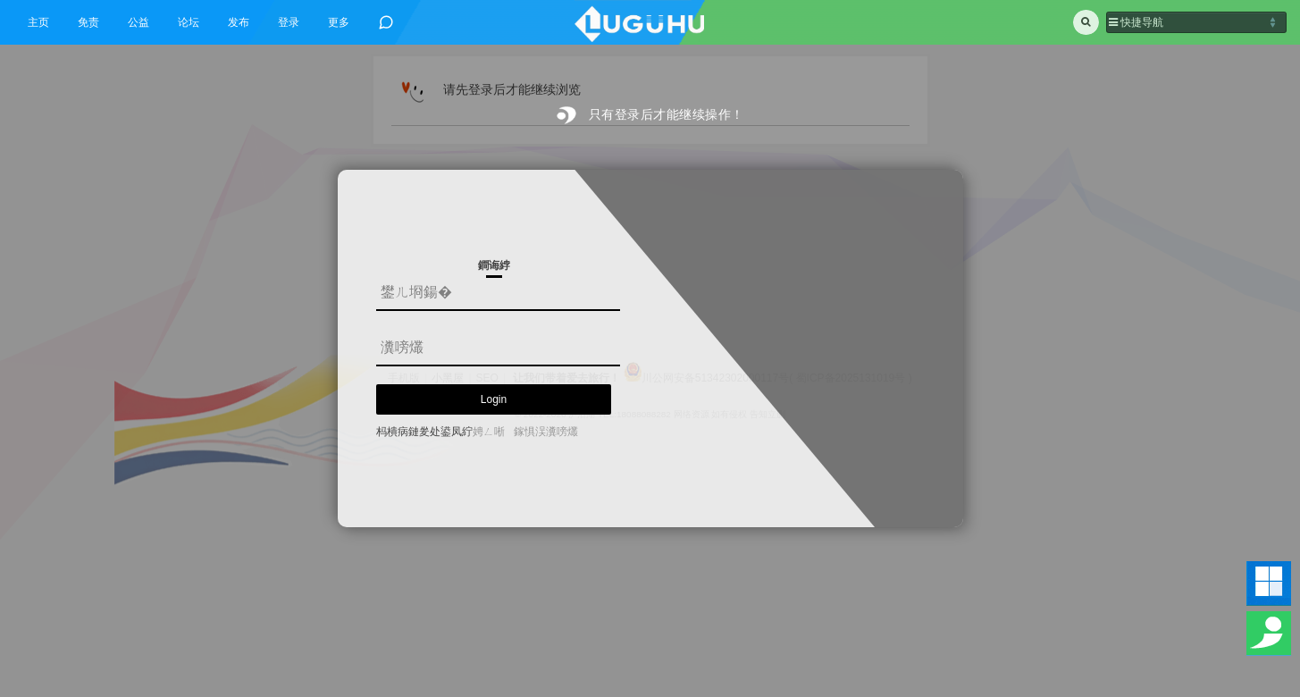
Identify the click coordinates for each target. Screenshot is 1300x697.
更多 (338, 22)
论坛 (188, 22)
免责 (88, 22)
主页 (38, 22)
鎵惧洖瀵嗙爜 (546, 431)
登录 (288, 22)
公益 (138, 22)
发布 (238, 22)
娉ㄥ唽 (489, 431)
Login (494, 399)
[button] (1196, 22)
